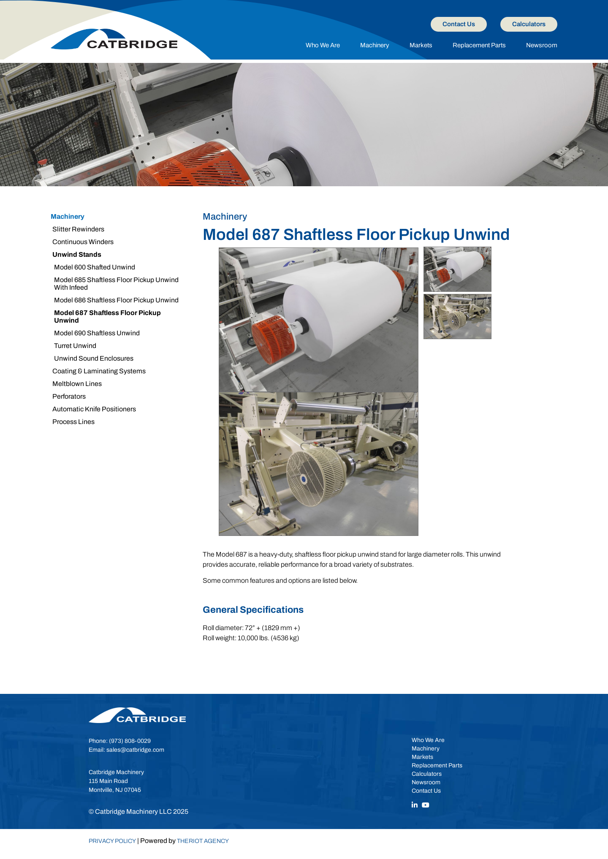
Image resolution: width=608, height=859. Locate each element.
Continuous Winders (83, 241)
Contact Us (458, 24)
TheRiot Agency (203, 841)
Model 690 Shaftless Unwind (97, 333)
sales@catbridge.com (135, 750)
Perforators (69, 396)
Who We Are (323, 45)
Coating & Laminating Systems (99, 371)
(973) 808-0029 (130, 741)
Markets (421, 45)
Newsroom (541, 45)
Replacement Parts (479, 45)
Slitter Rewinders (78, 229)
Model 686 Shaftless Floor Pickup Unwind (116, 300)
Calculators (529, 24)
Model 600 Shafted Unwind (94, 267)
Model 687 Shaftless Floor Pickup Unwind (107, 316)
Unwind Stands (76, 254)
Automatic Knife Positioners (94, 409)
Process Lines (73, 421)
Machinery (374, 45)
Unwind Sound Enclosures (93, 358)
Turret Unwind (75, 345)
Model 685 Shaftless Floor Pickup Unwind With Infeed (116, 283)
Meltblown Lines (77, 383)
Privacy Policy (112, 841)
